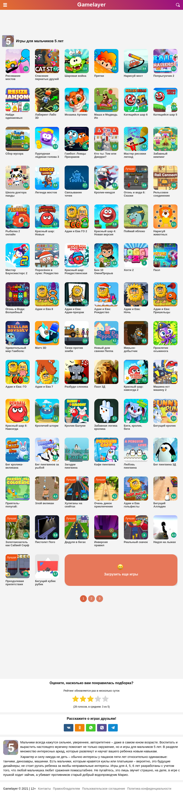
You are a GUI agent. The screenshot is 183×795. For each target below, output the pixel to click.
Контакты (44, 788)
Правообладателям (66, 788)
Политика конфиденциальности (149, 788)
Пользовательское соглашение (103, 788)
